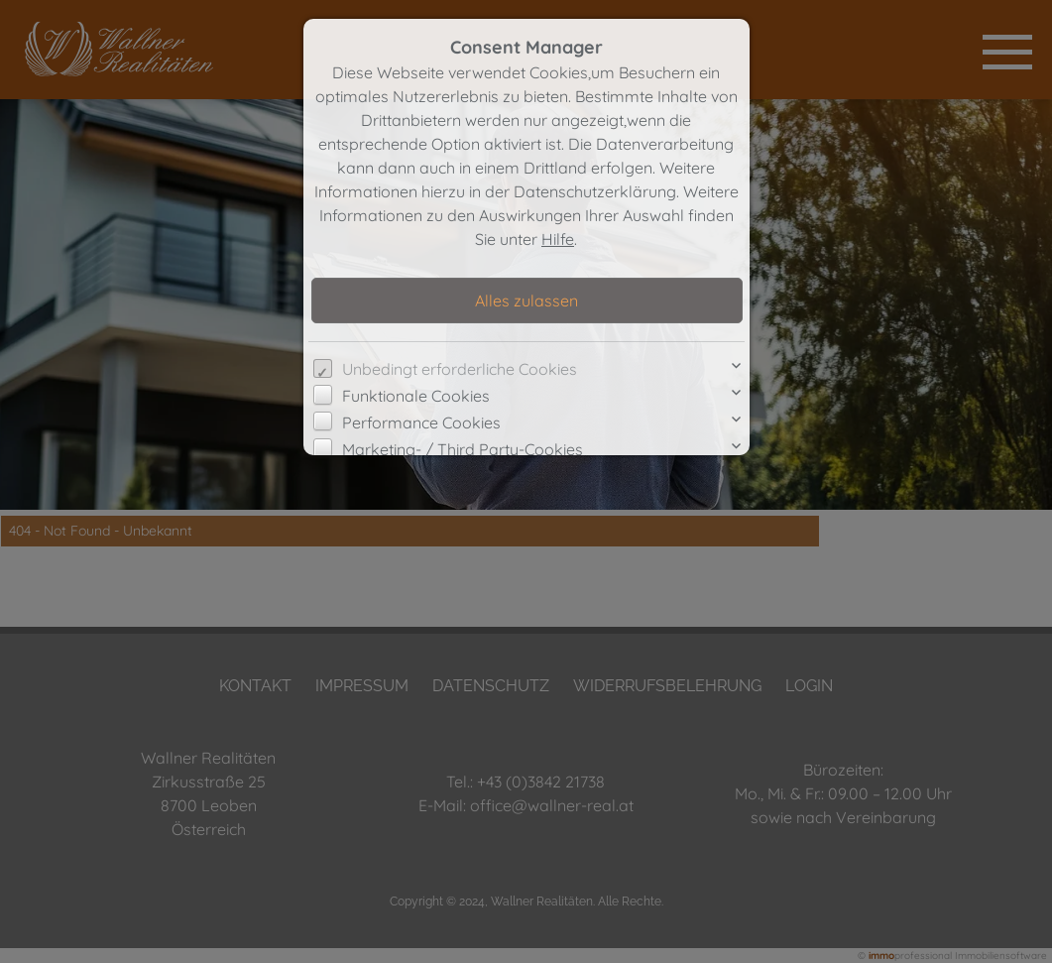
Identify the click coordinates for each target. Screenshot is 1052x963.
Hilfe (557, 239)
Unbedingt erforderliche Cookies (459, 369)
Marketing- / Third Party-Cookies (462, 449)
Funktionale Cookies (416, 396)
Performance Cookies (421, 422)
